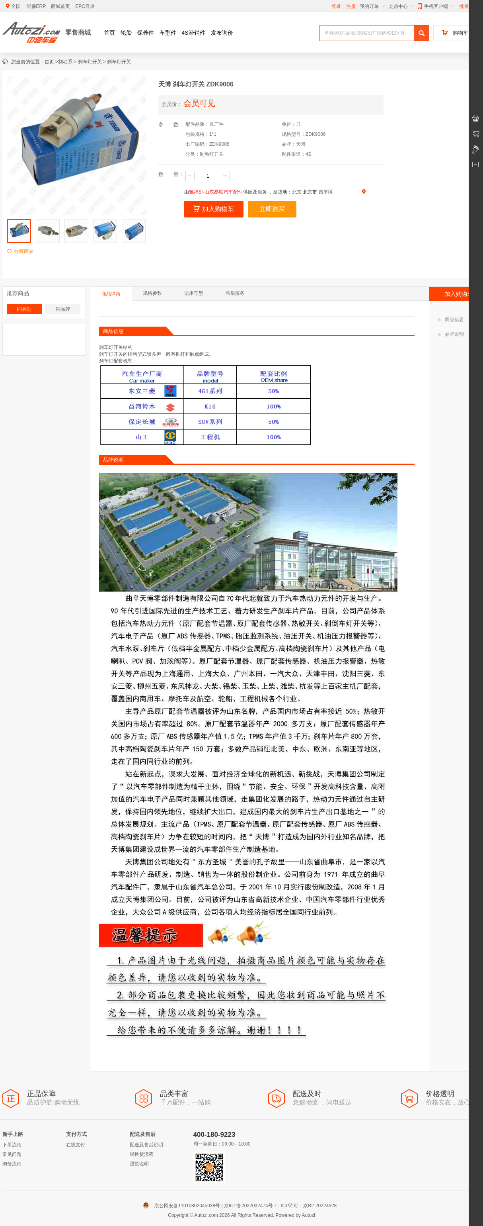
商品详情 (111, 294)
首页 (109, 32)
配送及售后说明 (146, 1145)
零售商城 (78, 32)
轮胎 (126, 32)
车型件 (168, 32)
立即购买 (272, 209)
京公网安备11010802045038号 (183, 1205)
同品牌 (63, 309)
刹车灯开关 (90, 62)
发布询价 (222, 32)
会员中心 (401, 6)
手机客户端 (436, 6)
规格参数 (152, 293)
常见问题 (11, 1154)
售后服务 (235, 293)
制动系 (65, 62)
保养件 (145, 32)
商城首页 (60, 6)
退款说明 (139, 1164)
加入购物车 (213, 209)
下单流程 (11, 1145)
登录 (336, 6)
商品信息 (451, 319)
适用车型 (193, 293)
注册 (351, 6)
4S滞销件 (193, 32)
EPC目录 (85, 6)
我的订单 (372, 6)
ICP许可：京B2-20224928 (309, 1205)
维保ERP (36, 6)
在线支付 (75, 1145)
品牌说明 (451, 334)
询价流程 (11, 1164)
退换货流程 (142, 1154)
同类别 (24, 309)
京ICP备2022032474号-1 (250, 1205)
